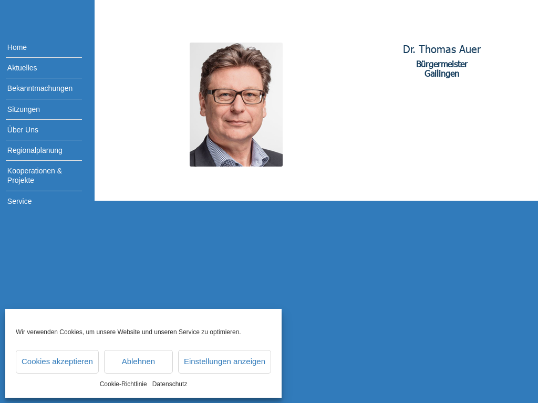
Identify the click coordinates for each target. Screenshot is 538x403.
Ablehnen (138, 361)
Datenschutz (170, 384)
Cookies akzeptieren (57, 361)
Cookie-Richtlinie (123, 384)
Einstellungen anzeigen (224, 361)
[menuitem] (37, 47)
